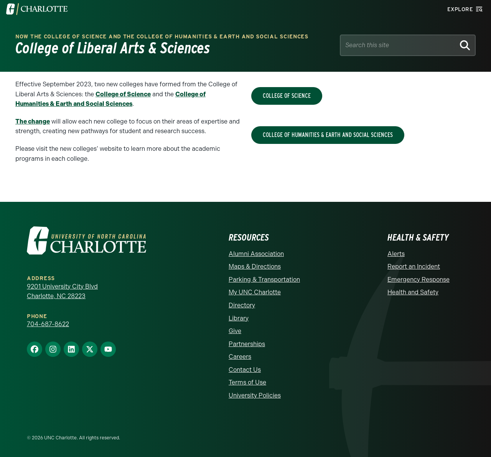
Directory (242, 305)
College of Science (123, 94)
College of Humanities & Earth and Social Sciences (328, 135)
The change (32, 121)
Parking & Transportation (264, 279)
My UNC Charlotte (255, 292)
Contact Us (245, 369)
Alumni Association (256, 253)
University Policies (255, 395)
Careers (240, 356)
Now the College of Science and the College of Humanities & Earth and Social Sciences (161, 37)
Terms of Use (247, 382)
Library (239, 318)
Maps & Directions (255, 266)
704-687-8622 (48, 324)
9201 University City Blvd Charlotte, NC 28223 (62, 291)
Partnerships (247, 344)
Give (235, 331)
